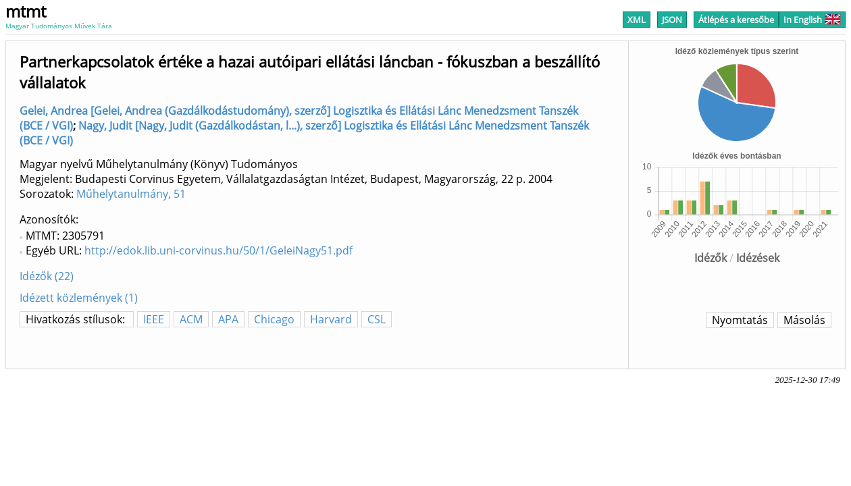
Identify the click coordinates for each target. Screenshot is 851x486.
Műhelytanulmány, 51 (131, 193)
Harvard (331, 319)
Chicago (274, 319)
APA (228, 319)
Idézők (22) (47, 276)
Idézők (710, 257)
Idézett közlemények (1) (79, 297)
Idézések (757, 257)
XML (636, 20)
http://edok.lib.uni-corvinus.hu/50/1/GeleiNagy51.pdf (218, 250)
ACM (191, 319)
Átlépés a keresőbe (736, 20)
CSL (376, 319)
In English (812, 20)
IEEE (153, 319)
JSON (672, 20)
